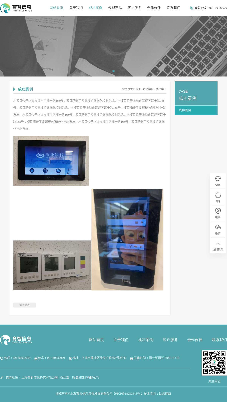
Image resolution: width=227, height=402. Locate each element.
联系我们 (173, 8)
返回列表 (24, 305)
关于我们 (76, 8)
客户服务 (134, 8)
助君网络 (165, 393)
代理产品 (115, 8)
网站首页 (56, 8)
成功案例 (95, 8)
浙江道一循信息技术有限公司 (79, 377)
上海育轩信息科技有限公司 (40, 377)
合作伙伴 (154, 8)
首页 (138, 89)
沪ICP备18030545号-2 (128, 393)
